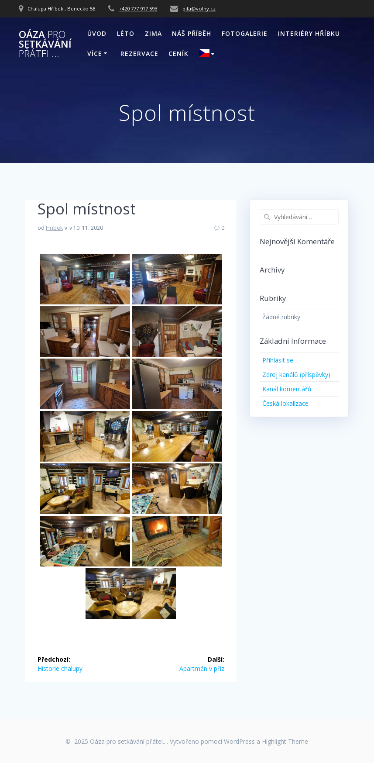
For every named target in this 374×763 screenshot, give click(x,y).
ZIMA (153, 33)
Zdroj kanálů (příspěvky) (296, 374)
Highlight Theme (285, 741)
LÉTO (125, 33)
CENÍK (178, 53)
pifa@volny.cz (199, 8)
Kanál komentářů (287, 389)
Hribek (54, 227)
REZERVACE (139, 53)
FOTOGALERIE (245, 33)
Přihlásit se (277, 360)
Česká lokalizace (285, 403)
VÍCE (94, 53)
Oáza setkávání (45, 44)
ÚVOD (96, 33)
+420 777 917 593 (138, 8)
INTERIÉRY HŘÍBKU (309, 33)
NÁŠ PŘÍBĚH (191, 33)
